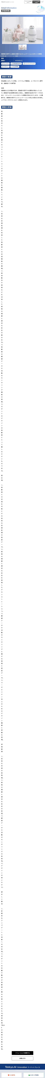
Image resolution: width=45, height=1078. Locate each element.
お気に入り (22, 1058)
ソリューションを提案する (22, 1053)
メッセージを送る (34, 1075)
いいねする (12, 1075)
